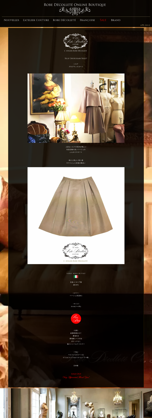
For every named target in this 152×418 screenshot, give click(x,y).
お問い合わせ (145, 25)
